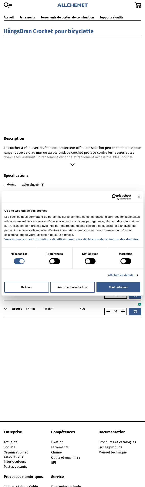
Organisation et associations (16, 454)
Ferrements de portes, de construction (67, 17)
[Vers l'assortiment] (8, 5)
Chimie (56, 452)
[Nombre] (115, 311)
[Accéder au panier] (138, 5)
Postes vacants (15, 467)
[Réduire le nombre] (107, 311)
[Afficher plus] (72, 164)
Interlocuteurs (15, 462)
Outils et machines (65, 457)
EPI (53, 462)
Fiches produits (110, 447)
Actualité (11, 442)
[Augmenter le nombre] (123, 311)
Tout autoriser (118, 287)
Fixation (57, 442)
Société (9, 447)
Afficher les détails (120, 275)
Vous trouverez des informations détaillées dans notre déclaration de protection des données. (71, 239)
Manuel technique (113, 452)
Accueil (9, 17)
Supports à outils (111, 17)
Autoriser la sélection (72, 287)
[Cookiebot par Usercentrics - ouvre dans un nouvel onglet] (114, 197)
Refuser (26, 287)
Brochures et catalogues (117, 442)
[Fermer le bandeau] (139, 197)
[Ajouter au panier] (135, 311)
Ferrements (27, 17)
